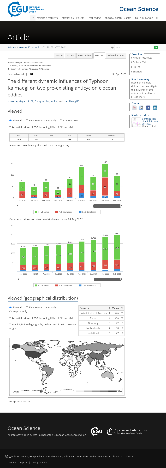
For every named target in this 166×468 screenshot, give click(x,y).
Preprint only (69, 120)
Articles (12, 47)
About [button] (127, 18)
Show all (15, 120)
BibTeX (136, 66)
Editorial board (113, 18)
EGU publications (144, 18)
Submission (68, 18)
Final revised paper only (41, 120)
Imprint (24, 462)
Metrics (99, 55)
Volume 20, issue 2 (29, 47)
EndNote (137, 71)
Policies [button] (80, 18)
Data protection (39, 462)
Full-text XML (140, 62)
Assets (70, 55)
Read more (139, 96)
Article (59, 55)
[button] (112, 47)
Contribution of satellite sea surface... (150, 121)
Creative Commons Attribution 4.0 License (110, 456)
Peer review (84, 55)
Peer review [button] (95, 18)
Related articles (116, 55)
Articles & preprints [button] (47, 18)
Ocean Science (138, 9)
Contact (12, 462)
